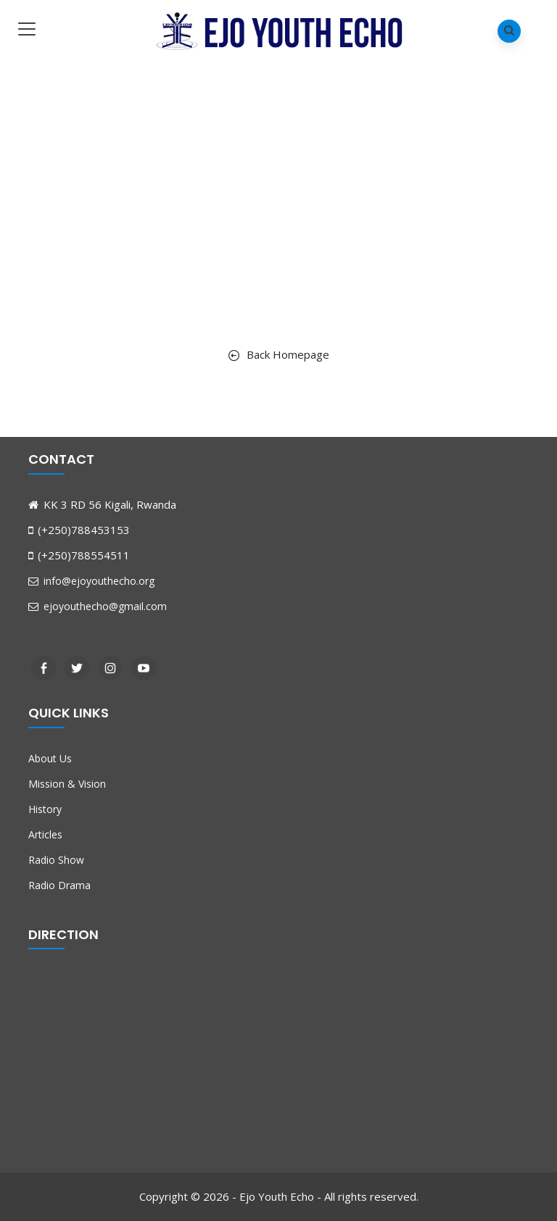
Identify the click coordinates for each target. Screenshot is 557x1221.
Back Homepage (278, 354)
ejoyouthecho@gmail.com (97, 606)
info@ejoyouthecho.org (91, 581)
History (45, 809)
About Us (50, 758)
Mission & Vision (67, 784)
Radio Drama (59, 885)
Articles (45, 834)
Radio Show (56, 860)
